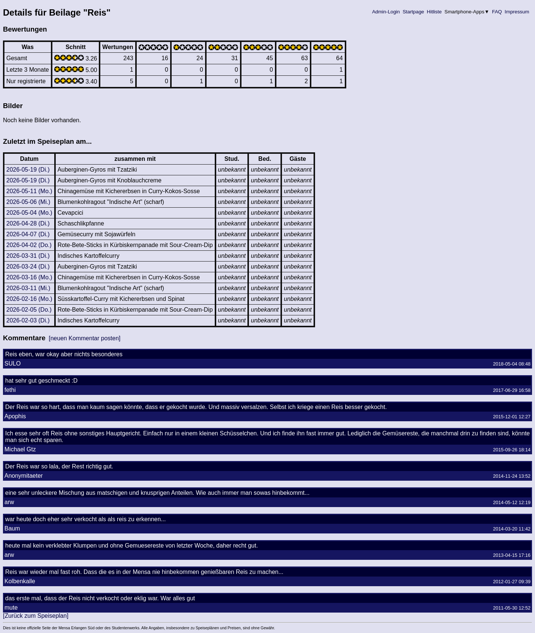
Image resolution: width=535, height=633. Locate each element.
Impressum (517, 11)
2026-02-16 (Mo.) (29, 299)
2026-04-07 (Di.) (28, 234)
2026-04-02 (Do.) (29, 245)
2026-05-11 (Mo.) (29, 191)
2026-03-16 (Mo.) (29, 277)
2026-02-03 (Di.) (28, 320)
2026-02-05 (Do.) (29, 309)
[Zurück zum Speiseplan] (35, 616)
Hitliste (434, 11)
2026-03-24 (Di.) (28, 266)
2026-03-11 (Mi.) (28, 288)
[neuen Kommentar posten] (84, 338)
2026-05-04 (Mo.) (29, 213)
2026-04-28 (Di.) (28, 223)
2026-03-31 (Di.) (28, 256)
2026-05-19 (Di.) (28, 169)
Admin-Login (386, 11)
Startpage (413, 11)
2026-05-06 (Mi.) (28, 202)
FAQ (497, 11)
